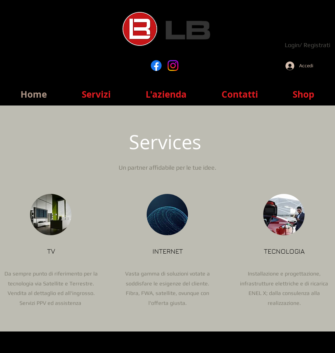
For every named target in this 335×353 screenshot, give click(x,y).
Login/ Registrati (307, 44)
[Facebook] (156, 65)
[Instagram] (173, 65)
